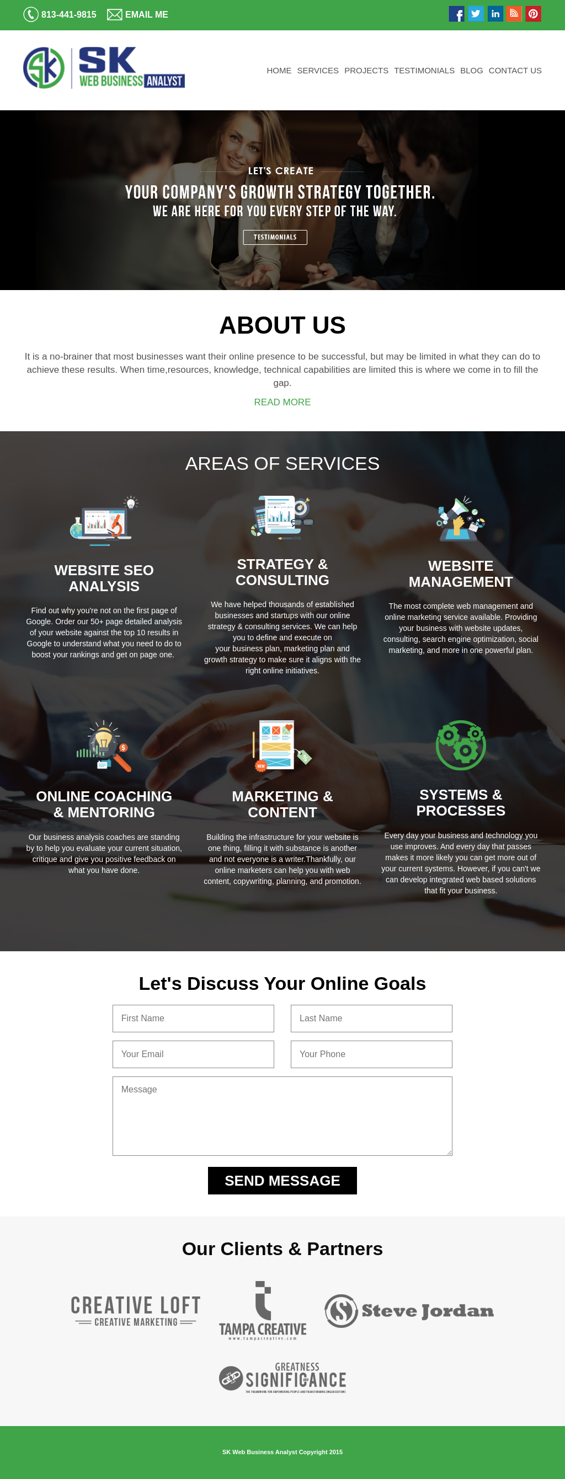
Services (318, 70)
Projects (366, 70)
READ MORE (282, 402)
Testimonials (424, 70)
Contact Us (515, 70)
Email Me (137, 14)
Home (279, 70)
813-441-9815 (60, 14)
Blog (471, 70)
